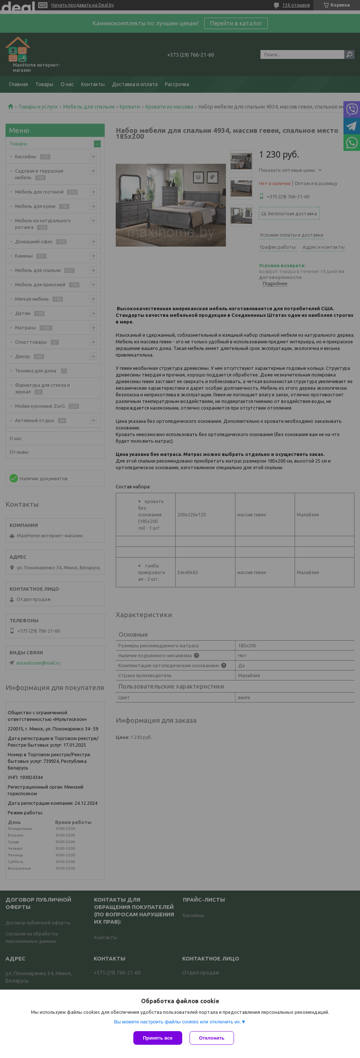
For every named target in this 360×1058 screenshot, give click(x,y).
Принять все (158, 1038)
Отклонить (211, 1038)
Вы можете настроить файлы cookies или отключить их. (177, 1022)
